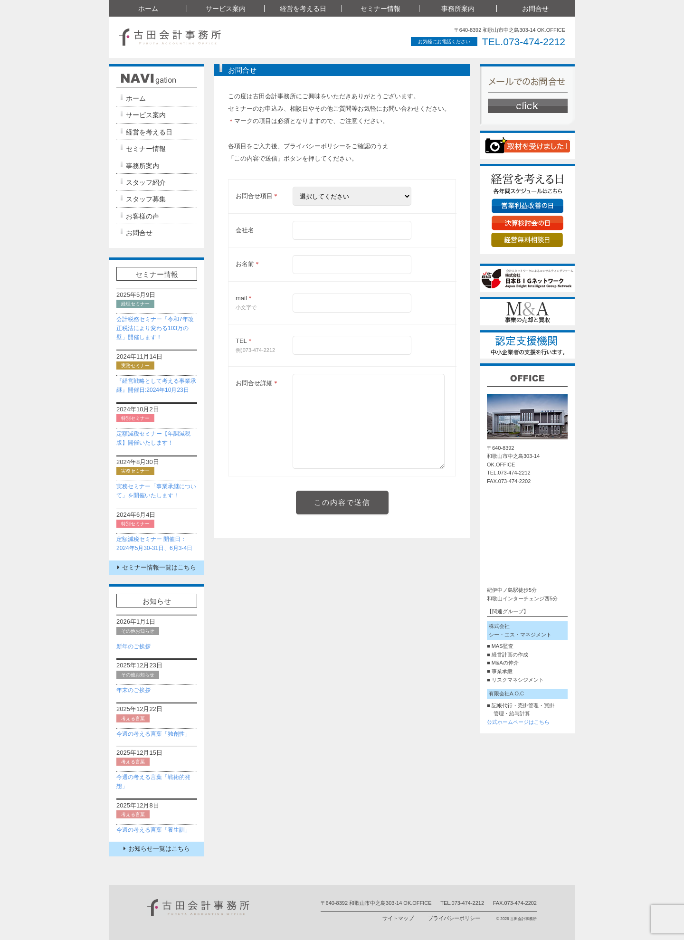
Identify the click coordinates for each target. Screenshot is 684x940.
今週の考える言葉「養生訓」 (153, 829)
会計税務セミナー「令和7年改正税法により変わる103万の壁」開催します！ (155, 328)
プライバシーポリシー (454, 918)
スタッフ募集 (146, 199)
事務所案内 (458, 8)
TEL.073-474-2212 (523, 41)
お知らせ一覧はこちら (157, 848)
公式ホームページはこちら (518, 722)
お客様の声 (142, 216)
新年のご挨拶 (133, 646)
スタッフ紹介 (146, 182)
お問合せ (535, 8)
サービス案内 (226, 8)
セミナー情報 (380, 8)
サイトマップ (398, 918)
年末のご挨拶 (133, 690)
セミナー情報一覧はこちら (156, 567)
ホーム (148, 8)
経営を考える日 (303, 8)
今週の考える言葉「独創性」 (153, 734)
